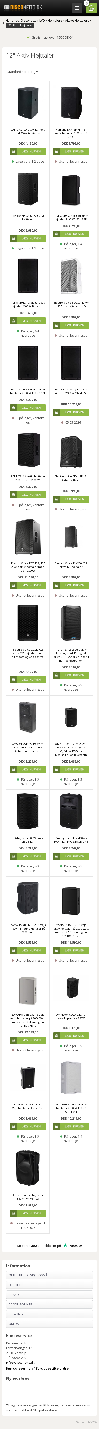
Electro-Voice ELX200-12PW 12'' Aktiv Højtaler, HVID (71, 304)
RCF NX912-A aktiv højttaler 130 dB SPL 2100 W (28, 478)
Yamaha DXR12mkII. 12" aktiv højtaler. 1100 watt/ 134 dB (71, 133)
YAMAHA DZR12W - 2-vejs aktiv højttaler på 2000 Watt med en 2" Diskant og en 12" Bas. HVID (27, 1020)
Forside (15, 1285)
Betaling (16, 1314)
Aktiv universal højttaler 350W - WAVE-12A (28, 1196)
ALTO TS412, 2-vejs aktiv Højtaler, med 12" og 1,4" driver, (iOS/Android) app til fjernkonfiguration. (71, 655)
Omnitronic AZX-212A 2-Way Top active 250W (71, 1016)
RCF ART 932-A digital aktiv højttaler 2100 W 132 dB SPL (28, 391)
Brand (14, 1294)
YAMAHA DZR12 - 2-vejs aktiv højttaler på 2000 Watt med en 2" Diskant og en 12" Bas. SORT (71, 930)
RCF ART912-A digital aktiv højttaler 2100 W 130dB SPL (71, 217)
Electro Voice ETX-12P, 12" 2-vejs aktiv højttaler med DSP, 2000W (28, 566)
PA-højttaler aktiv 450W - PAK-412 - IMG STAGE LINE (71, 839)
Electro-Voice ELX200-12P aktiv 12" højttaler (71, 565)
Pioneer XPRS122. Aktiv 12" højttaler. (28, 217)
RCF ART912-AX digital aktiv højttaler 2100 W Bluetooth (28, 304)
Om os (14, 1323)
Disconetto (29, 20)
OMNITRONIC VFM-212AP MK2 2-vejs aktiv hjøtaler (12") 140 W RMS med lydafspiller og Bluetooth (71, 749)
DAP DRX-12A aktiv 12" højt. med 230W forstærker (27, 131)
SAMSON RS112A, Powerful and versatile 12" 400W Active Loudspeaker (28, 747)
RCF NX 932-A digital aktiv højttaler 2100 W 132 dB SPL (71, 391)
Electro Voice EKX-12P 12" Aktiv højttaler (71, 478)
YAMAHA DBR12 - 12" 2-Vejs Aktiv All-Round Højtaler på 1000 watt (28, 928)
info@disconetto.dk (20, 1362)
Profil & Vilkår (20, 1304)
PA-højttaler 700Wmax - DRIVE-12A (28, 839)
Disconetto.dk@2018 (86, 1422)
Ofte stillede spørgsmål (29, 1275)
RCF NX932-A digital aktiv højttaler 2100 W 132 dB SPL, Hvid (71, 1108)
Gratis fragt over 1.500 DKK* (50, 37)
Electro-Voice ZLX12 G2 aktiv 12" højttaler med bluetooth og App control (28, 653)
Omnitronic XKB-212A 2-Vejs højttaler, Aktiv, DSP (28, 1106)
